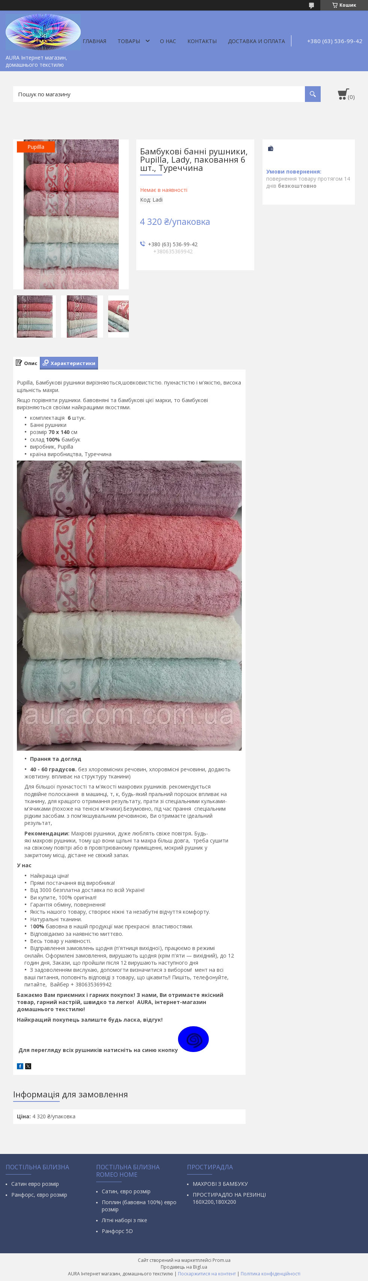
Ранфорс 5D (117, 1231)
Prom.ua (222, 1260)
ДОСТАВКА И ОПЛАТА (256, 41)
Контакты (202, 41)
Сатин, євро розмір (126, 1191)
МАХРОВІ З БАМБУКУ (220, 1183)
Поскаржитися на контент (207, 1274)
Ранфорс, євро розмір (39, 1194)
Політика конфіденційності (270, 1274)
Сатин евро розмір (35, 1183)
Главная (94, 41)
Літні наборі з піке (124, 1220)
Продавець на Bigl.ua (184, 1267)
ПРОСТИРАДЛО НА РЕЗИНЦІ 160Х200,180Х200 (229, 1198)
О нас (168, 41)
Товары (129, 41)
